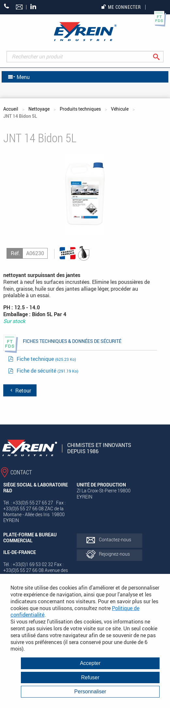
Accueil (10, 109)
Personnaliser (90, 691)
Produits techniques (80, 109)
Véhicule (120, 109)
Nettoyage (39, 109)
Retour (20, 390)
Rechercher (161, 56)
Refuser (90, 677)
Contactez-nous (115, 539)
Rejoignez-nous (114, 554)
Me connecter (121, 7)
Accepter (90, 663)
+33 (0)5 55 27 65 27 (6, 6)
